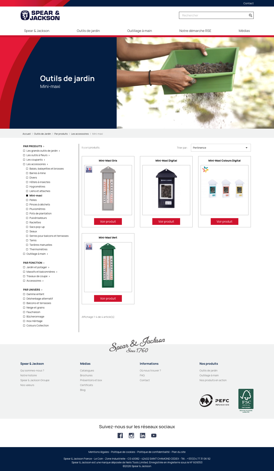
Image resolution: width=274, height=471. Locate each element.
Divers (33, 177)
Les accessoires (36, 164)
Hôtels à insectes (39, 182)
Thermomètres (38, 249)
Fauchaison (33, 312)
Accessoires (34, 280)
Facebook (120, 435)
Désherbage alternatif (40, 298)
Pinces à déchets (39, 204)
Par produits (32, 146)
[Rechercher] (216, 15)
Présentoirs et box (91, 380)
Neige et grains (36, 307)
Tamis (33, 240)
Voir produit (108, 221)
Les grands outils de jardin (42, 150)
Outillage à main (36, 253)
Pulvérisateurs (38, 218)
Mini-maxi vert (108, 237)
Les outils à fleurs (37, 155)
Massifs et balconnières (41, 271)
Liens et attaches (39, 191)
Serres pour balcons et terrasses (48, 236)
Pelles (33, 200)
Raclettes (35, 222)
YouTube (153, 435)
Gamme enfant (35, 294)
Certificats (86, 385)
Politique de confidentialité (153, 452)
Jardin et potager (37, 267)
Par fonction (32, 262)
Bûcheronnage (35, 316)
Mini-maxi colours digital (224, 160)
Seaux (33, 231)
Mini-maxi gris (108, 160)
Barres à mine (37, 173)
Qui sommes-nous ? (32, 370)
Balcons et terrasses (39, 303)
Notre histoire (28, 375)
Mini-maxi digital (166, 160)
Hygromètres (37, 186)
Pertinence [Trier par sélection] (221, 147)
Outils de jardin (208, 370)
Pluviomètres (37, 209)
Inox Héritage (35, 321)
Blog (82, 390)
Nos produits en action (213, 380)
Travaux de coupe (37, 276)
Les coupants (35, 159)
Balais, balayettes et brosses (46, 168)
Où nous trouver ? (150, 370)
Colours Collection (38, 325)
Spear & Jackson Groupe (34, 380)
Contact (248, 3)
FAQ (142, 375)
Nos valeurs (27, 385)
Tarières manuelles (40, 245)
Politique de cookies (123, 452)
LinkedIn (142, 435)
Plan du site (179, 452)
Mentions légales (98, 452)
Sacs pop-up (37, 227)
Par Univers (31, 289)
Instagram (131, 435)
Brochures (86, 375)
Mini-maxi (35, 195)
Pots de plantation (40, 213)
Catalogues (87, 370)
